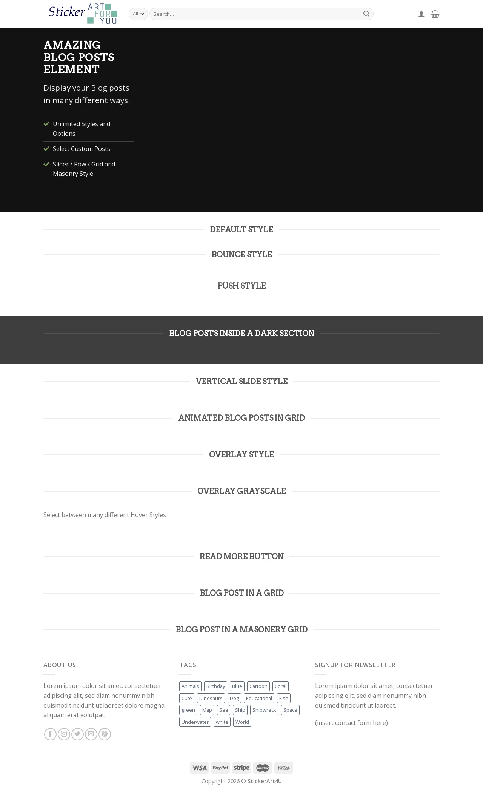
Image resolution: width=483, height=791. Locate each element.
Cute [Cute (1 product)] (187, 698)
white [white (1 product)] (222, 722)
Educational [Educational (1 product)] (259, 698)
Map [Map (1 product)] (207, 709)
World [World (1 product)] (242, 722)
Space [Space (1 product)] (290, 709)
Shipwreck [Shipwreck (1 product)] (264, 709)
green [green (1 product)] (188, 709)
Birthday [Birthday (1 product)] (215, 686)
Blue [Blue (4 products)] (237, 686)
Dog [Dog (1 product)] (234, 698)
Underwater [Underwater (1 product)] (195, 722)
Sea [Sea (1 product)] (223, 709)
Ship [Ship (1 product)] (240, 709)
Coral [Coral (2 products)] (280, 686)
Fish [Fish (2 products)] (283, 698)
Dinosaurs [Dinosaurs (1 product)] (211, 698)
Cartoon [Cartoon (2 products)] (258, 686)
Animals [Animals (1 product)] (190, 686)
